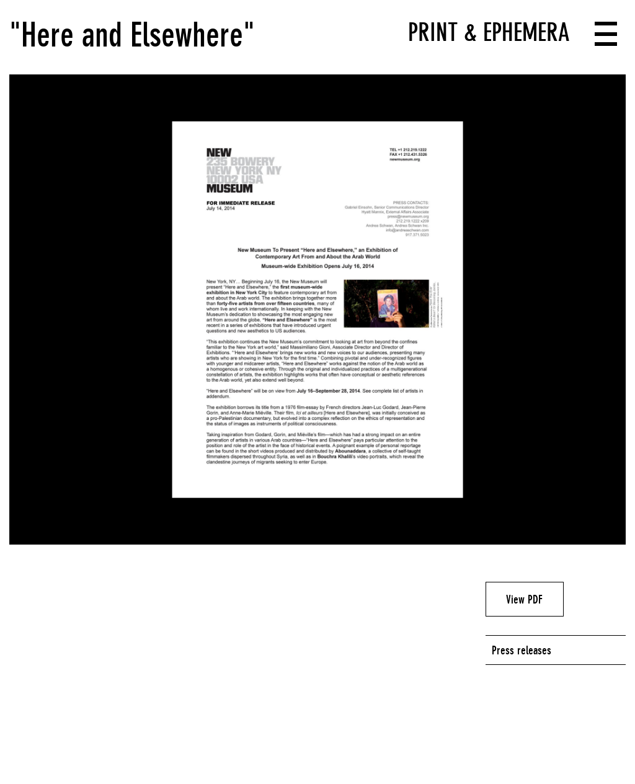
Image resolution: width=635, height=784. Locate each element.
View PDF (524, 599)
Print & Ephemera (489, 32)
